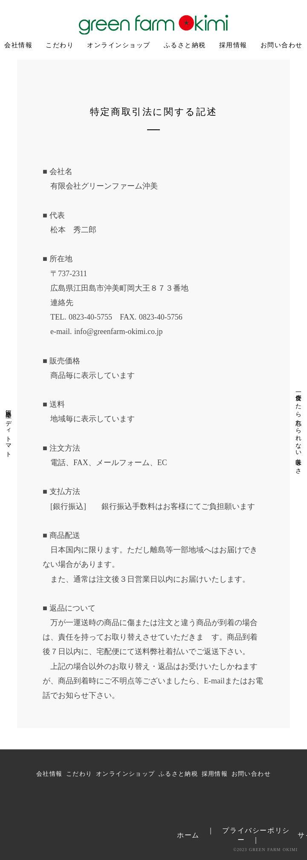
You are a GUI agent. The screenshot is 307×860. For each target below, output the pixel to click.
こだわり (60, 45)
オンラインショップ (119, 45)
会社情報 (18, 45)
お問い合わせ (282, 45)
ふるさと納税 (185, 45)
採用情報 (233, 45)
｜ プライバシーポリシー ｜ (248, 835)
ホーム (188, 835)
